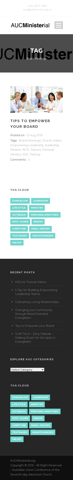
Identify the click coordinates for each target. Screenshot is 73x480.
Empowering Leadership (27, 145)
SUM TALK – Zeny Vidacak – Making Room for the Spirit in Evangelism (35, 337)
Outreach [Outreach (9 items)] (19, 214)
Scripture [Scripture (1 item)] (19, 228)
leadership (52, 145)
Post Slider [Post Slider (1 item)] (20, 221)
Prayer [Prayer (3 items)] (38, 221)
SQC (25, 154)
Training (35, 154)
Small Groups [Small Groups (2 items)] (40, 228)
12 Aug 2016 (34, 135)
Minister (15, 149)
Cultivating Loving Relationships (37, 302)
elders (57, 140)
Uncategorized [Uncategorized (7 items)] (42, 235)
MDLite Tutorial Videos (30, 282)
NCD (26, 149)
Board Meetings (30, 140)
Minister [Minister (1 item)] (37, 207)
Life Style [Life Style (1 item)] (19, 207)
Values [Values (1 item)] (17, 242)
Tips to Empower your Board (34, 326)
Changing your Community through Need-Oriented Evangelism (33, 314)
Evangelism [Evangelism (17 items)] (20, 200)
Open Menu (59, 25)
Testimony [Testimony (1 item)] (19, 235)
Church (47, 140)
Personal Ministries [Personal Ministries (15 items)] (45, 214)
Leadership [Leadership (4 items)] (40, 200)
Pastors (36, 149)
